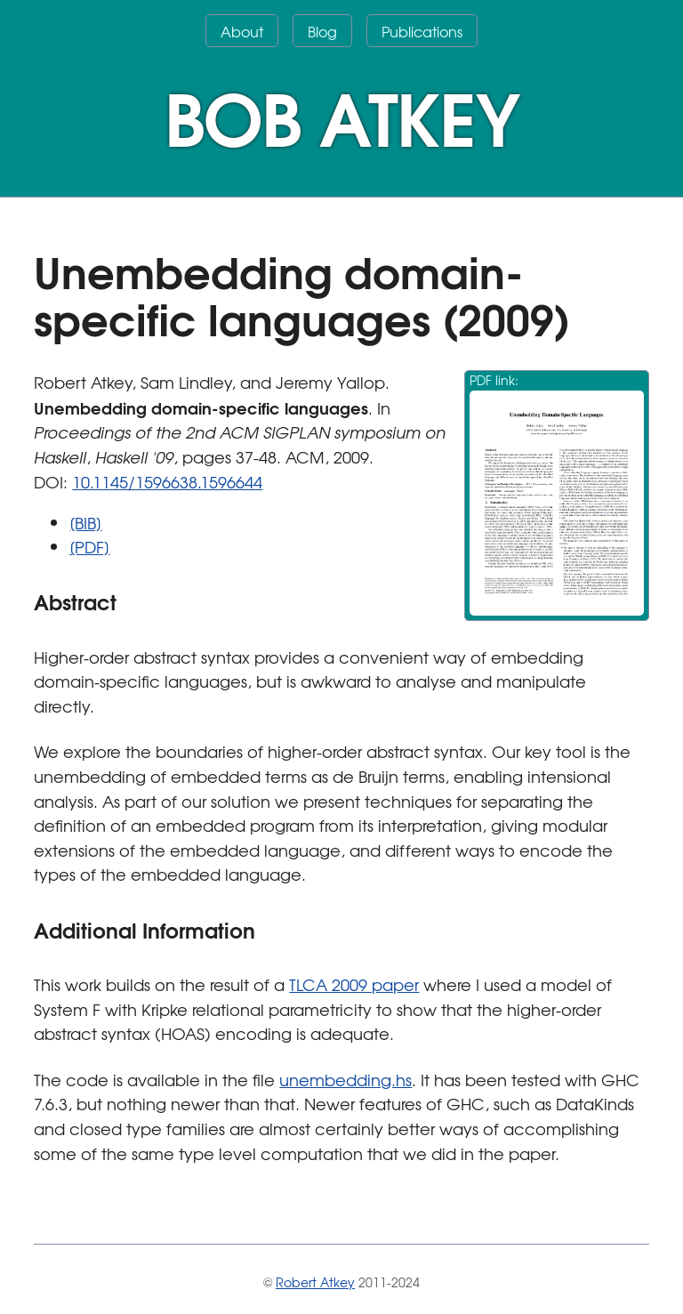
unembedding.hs (345, 1080)
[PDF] (89, 547)
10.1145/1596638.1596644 (167, 482)
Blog (322, 31)
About (242, 31)
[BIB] (85, 523)
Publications (422, 31)
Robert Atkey (315, 1282)
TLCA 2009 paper (354, 984)
